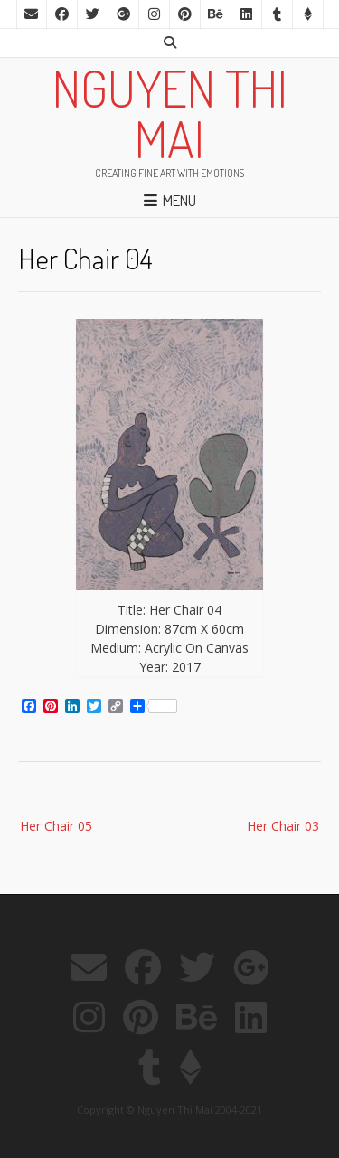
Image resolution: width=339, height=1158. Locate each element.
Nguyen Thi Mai (169, 113)
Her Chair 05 (56, 825)
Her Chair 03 (283, 825)
